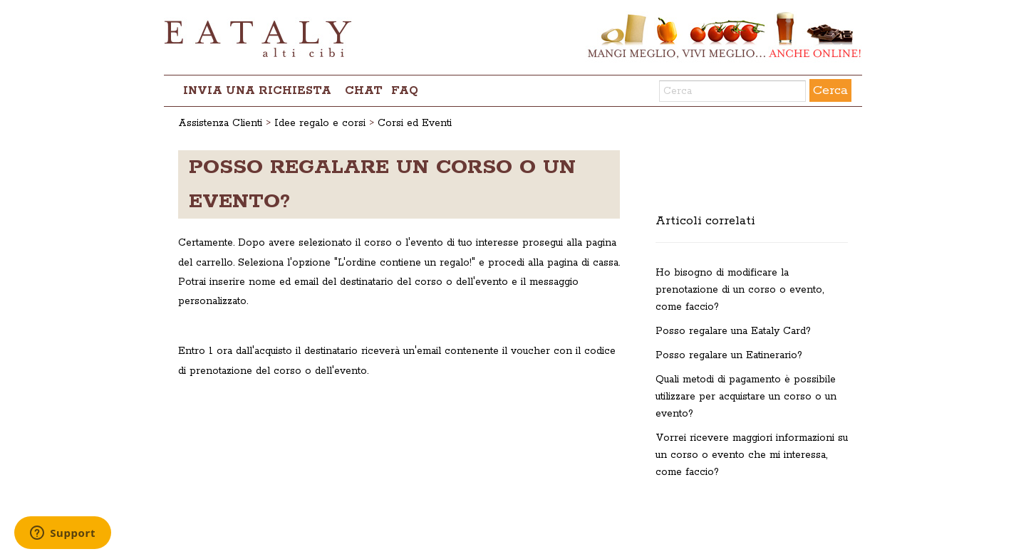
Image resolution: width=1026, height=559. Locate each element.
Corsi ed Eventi (415, 123)
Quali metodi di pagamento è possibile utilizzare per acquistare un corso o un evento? (746, 396)
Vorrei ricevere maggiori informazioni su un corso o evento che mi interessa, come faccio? (752, 455)
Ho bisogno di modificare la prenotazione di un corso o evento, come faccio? (740, 289)
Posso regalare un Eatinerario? (729, 355)
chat (364, 90)
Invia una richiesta (257, 90)
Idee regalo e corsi (320, 123)
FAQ (404, 90)
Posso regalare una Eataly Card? (733, 331)
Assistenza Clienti (220, 123)
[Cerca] (732, 91)
